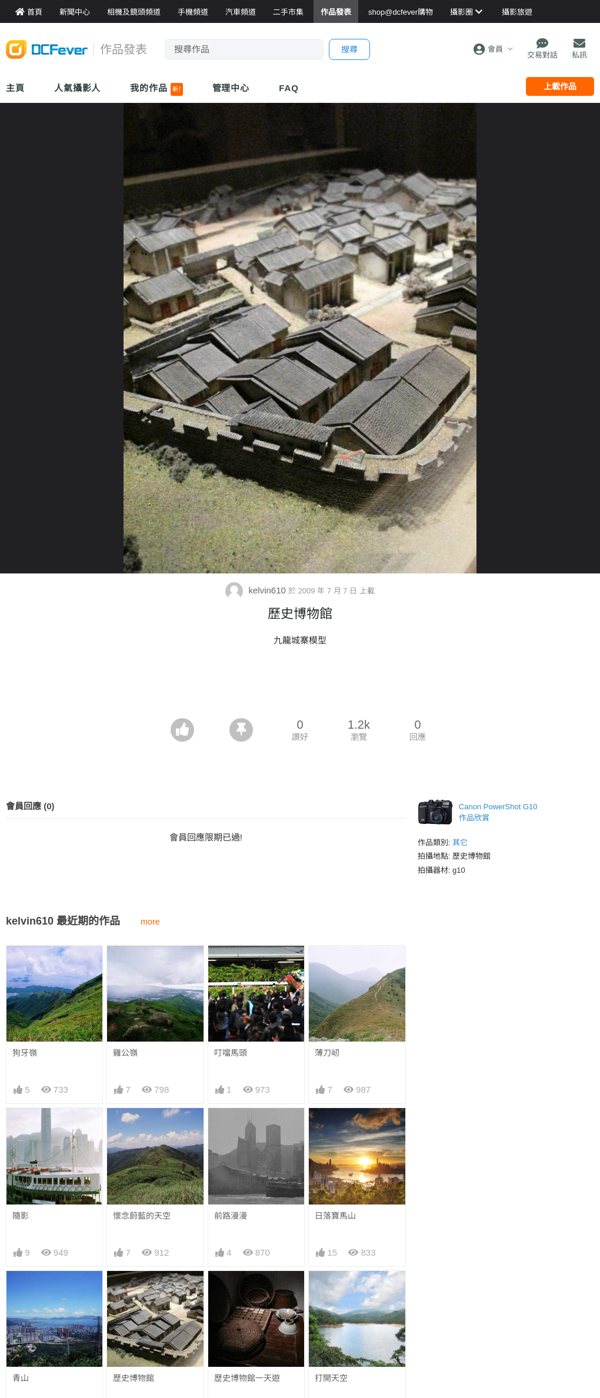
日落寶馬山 (335, 1215)
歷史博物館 (133, 1378)
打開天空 (331, 1378)
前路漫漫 (230, 1215)
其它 (460, 842)
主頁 (15, 88)
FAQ (289, 88)
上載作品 (560, 86)
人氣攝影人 (77, 88)
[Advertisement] (300, 685)
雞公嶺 (125, 1052)
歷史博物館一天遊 (247, 1378)
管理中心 (231, 88)
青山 (20, 1378)
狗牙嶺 (24, 1052)
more (150, 921)
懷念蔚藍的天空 (142, 1215)
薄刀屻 (327, 1052)
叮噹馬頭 (230, 1052)
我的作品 (156, 89)
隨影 (20, 1215)
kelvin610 (256, 590)
